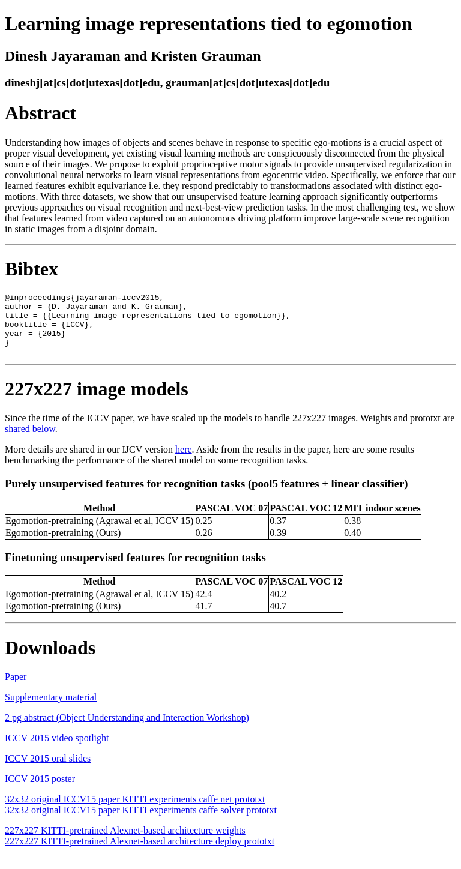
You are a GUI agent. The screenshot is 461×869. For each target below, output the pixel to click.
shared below (30, 441)
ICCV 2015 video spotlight (57, 750)
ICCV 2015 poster (40, 791)
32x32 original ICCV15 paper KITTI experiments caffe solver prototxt (141, 822)
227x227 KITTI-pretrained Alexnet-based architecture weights (125, 843)
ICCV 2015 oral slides (48, 771)
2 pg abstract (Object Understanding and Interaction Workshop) (127, 730)
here (183, 462)
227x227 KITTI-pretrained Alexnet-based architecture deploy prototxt (139, 854)
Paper (15, 689)
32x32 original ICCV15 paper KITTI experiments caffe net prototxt (135, 812)
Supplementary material (51, 710)
